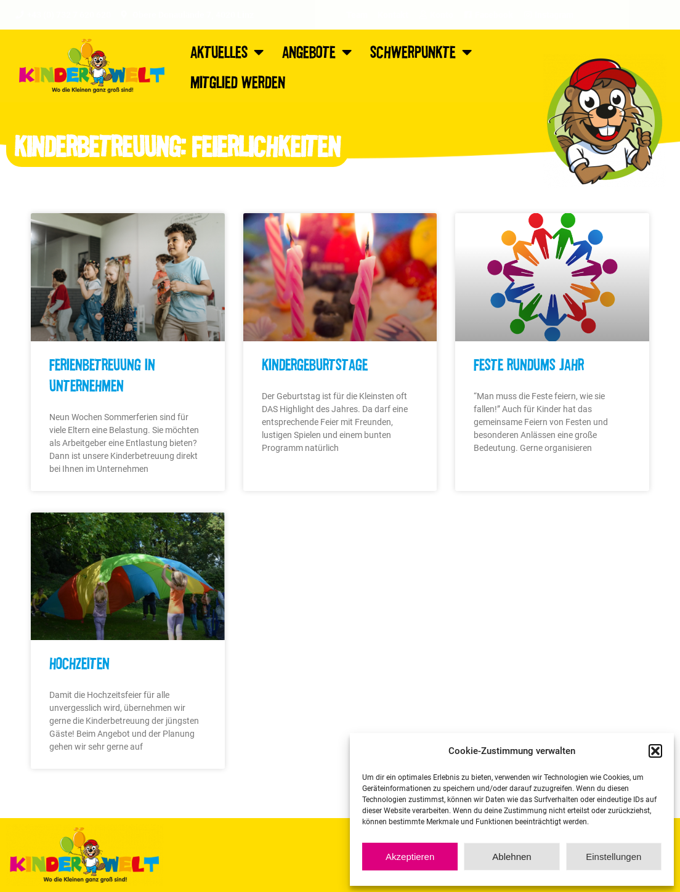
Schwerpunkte (421, 52)
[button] (655, 751)
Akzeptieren (410, 856)
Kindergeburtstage (315, 364)
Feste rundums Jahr (529, 364)
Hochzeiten (79, 663)
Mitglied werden (237, 81)
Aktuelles (227, 52)
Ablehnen (511, 856)
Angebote (317, 52)
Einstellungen (613, 856)
